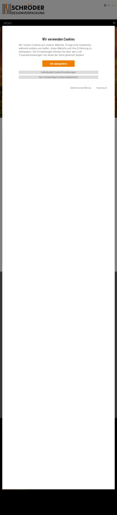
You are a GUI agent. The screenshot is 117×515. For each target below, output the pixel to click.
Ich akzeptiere (58, 63)
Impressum (101, 87)
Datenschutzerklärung (80, 87)
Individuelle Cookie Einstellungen (58, 72)
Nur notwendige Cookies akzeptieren (58, 76)
